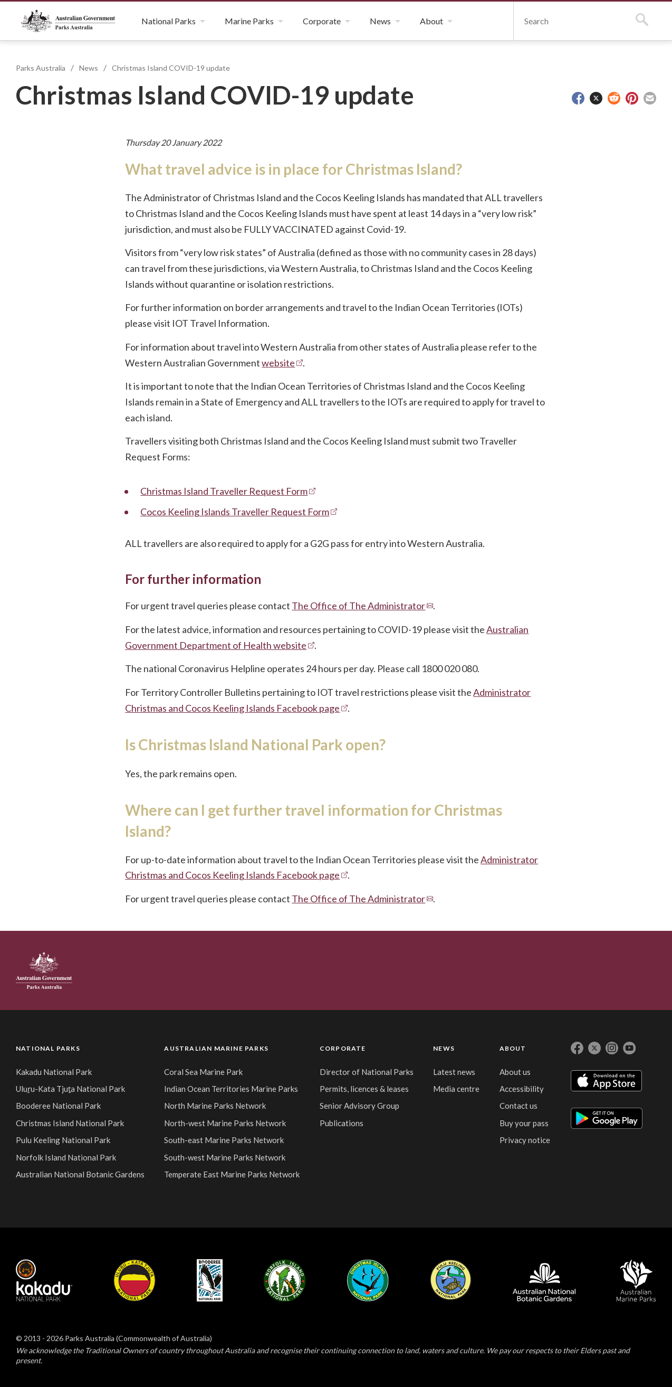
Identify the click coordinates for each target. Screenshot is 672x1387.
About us (515, 1072)
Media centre (456, 1088)
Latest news (454, 1072)
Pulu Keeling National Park (63, 1140)
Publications (341, 1123)
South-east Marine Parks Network (224, 1140)
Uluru (134, 1280)
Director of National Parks (367, 1072)
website (278, 363)
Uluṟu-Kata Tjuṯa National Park (70, 1088)
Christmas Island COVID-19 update (171, 67)
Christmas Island (368, 1280)
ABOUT (513, 1048)
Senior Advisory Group (359, 1105)
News (88, 67)
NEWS (444, 1048)
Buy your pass (524, 1123)
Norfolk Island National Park (66, 1157)
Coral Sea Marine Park (203, 1072)
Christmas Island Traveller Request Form (224, 491)
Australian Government (44, 970)
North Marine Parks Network (215, 1105)
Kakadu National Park (54, 1072)
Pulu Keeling (451, 1280)
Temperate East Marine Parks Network (232, 1174)
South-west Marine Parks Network (224, 1157)
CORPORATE (343, 1048)
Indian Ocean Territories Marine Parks (231, 1088)
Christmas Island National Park (70, 1123)
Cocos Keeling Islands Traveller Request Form (234, 511)
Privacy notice (525, 1140)
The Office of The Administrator (358, 605)
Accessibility (522, 1088)
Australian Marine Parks (636, 1280)
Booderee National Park (58, 1105)
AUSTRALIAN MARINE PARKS (216, 1048)
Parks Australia (68, 21)
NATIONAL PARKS (48, 1048)
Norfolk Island (285, 1280)
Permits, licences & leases (364, 1088)
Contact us (518, 1105)
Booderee (210, 1280)
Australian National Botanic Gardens (80, 1174)
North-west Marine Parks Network (225, 1123)
